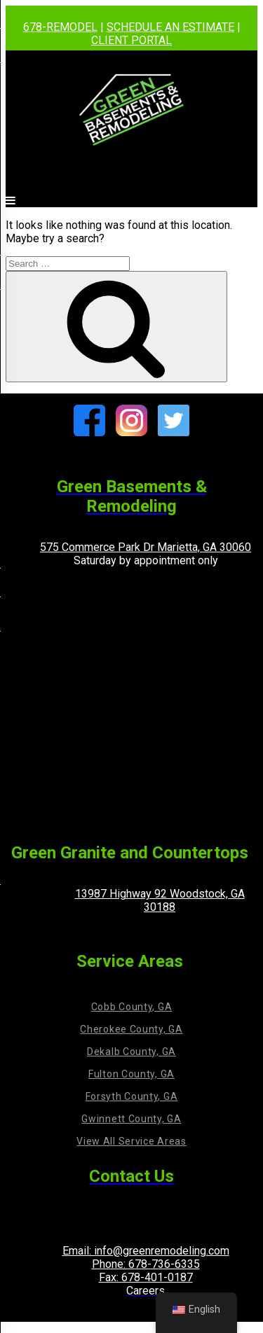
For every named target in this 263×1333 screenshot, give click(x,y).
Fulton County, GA (131, 1074)
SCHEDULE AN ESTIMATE (170, 27)
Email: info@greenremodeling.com (145, 1250)
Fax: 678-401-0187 (146, 1277)
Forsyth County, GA (132, 1096)
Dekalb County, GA (131, 1051)
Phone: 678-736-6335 (146, 1264)
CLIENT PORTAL (131, 40)
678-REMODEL (60, 27)
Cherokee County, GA (131, 1029)
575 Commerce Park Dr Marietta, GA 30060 (145, 547)
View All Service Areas (131, 1141)
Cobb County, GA (132, 1006)
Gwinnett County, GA (131, 1118)
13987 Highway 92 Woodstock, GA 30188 (160, 900)
